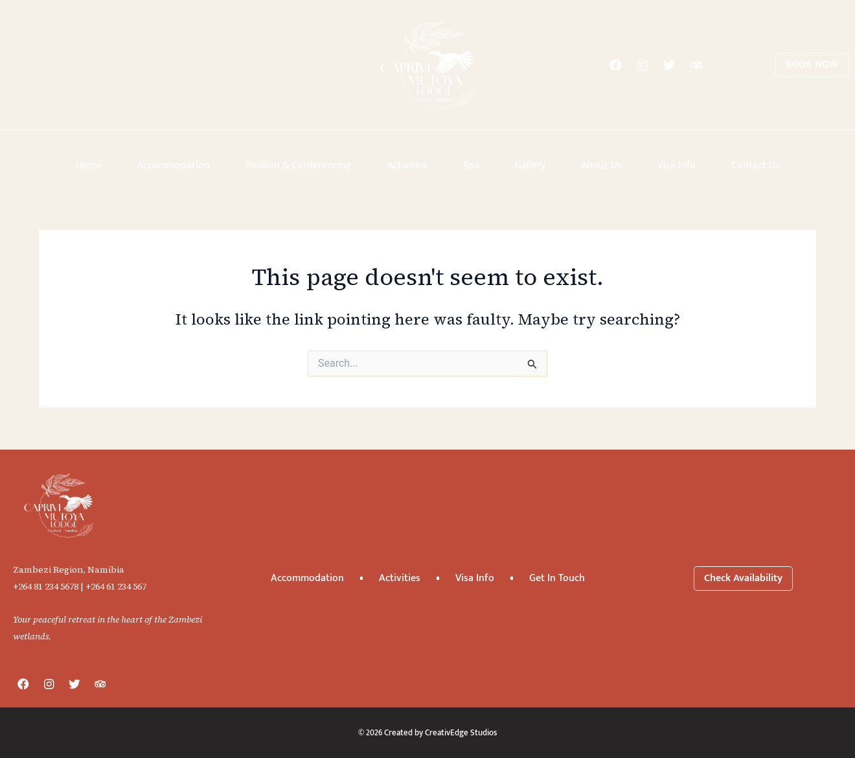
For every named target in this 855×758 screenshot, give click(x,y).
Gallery (530, 165)
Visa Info (676, 165)
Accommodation (173, 165)
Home (89, 165)
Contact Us (755, 165)
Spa (471, 165)
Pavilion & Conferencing (298, 165)
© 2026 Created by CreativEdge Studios (427, 732)
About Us (601, 165)
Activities (407, 165)
